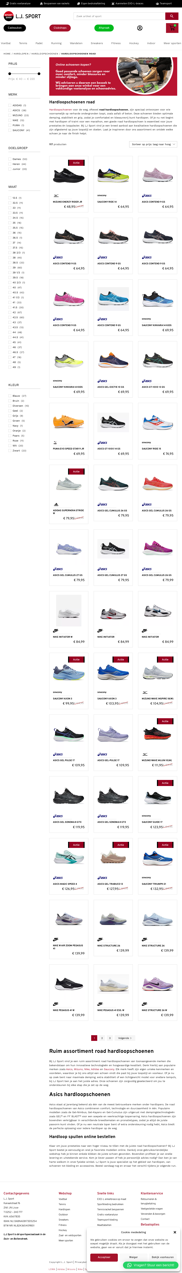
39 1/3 (16, 272)
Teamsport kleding (107, 1219)
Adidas (95, 1069)
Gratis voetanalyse (107, 1214)
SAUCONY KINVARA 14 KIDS (157, 325)
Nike (87, 1069)
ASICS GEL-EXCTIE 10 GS (110, 387)
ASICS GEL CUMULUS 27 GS (67, 575)
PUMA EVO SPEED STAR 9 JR (68, 449)
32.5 (15, 202)
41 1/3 (16, 297)
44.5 (15, 337)
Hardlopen (21, 53)
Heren (16, 164)
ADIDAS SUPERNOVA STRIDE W (68, 512)
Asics (69, 1069)
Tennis (62, 1204)
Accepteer (104, 1257)
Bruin (16, 400)
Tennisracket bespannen (110, 1209)
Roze (15, 440)
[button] (175, 1232)
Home (7, 53)
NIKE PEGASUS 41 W (63, 1010)
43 (14, 322)
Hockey (63, 1230)
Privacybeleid (82, 1262)
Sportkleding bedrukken (110, 1204)
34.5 (15, 217)
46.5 (15, 352)
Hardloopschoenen (44, 53)
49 (14, 367)
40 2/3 (17, 282)
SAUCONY (18, 130)
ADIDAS (17, 105)
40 (14, 287)
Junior (16, 169)
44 (14, 332)
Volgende (125, 1038)
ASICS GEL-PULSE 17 (108, 760)
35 (14, 222)
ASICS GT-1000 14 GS (108, 449)
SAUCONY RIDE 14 (107, 202)
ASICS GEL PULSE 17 (64, 760)
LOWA (52, 1269)
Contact (145, 1219)
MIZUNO (17, 115)
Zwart (16, 450)
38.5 (15, 262)
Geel (15, 410)
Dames (17, 159)
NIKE (15, 120)
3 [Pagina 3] (110, 1038)
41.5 (15, 307)
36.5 (15, 237)
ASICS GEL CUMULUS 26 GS (112, 510)
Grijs (15, 415)
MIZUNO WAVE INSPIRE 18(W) (157, 698)
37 (14, 242)
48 (14, 362)
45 (14, 342)
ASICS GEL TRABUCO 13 (110, 884)
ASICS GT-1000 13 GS (153, 387)
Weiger (133, 1257)
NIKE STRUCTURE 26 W (154, 1010)
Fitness (63, 1225)
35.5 (15, 227)
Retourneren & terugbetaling (149, 1201)
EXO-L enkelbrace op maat (111, 1199)
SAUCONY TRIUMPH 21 (154, 884)
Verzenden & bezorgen (153, 1214)
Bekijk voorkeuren (163, 1257)
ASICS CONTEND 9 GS (153, 202)
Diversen (18, 405)
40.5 (15, 292)
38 (14, 257)
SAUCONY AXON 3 (62, 698)
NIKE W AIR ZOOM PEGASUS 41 (68, 947)
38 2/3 (16, 252)
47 (14, 357)
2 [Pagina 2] (102, 1038)
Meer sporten (66, 1240)
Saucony (109, 1069)
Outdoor (63, 1214)
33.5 (15, 212)
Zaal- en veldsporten (70, 1235)
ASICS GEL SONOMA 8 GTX (67, 822)
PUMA (16, 125)
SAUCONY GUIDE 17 (152, 822)
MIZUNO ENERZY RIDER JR (67, 202)
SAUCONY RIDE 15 (151, 449)
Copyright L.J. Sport (61, 1262)
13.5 (15, 197)
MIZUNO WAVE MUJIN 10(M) (157, 760)
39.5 (15, 277)
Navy (15, 425)
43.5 (15, 327)
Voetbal (63, 1199)
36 (14, 232)
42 (14, 312)
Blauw (16, 395)
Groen (16, 420)
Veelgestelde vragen (152, 1208)
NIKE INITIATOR (105, 637)
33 (14, 207)
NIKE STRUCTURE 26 (108, 945)
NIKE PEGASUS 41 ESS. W (110, 1010)
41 (14, 302)
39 (14, 267)
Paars (16, 435)
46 (14, 347)
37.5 (15, 247)
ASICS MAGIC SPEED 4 (65, 884)
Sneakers (64, 1219)
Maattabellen (104, 1225)
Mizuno (78, 1069)
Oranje (17, 430)
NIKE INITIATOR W (63, 637)
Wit (15, 445)
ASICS (16, 110)
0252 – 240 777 (13, 1212)
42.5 (15, 317)
